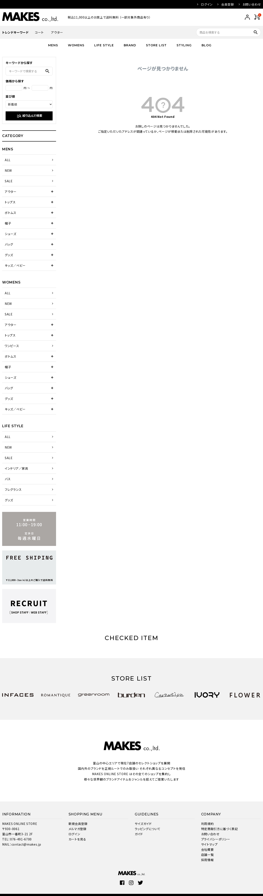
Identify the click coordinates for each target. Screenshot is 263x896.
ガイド (139, 834)
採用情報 (207, 860)
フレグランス (13, 489)
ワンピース (12, 346)
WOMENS (76, 45)
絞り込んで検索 (29, 115)
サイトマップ (209, 844)
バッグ (9, 244)
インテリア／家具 (16, 468)
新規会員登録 (78, 823)
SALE (9, 181)
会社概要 (207, 849)
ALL (8, 160)
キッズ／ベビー (15, 265)
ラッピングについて (147, 829)
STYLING (184, 45)
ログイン (207, 4)
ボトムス (10, 212)
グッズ (9, 255)
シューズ (10, 234)
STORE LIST (156, 45)
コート (39, 32)
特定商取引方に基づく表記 (219, 829)
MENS (53, 45)
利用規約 (207, 823)
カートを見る (77, 839)
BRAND (130, 45)
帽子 (8, 223)
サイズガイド (143, 823)
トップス (10, 202)
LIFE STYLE (104, 45)
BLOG (206, 45)
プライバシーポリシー (215, 839)
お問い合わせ (252, 4)
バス (8, 479)
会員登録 (227, 4)
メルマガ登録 (77, 829)
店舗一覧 (207, 854)
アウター (57, 32)
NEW (8, 170)
